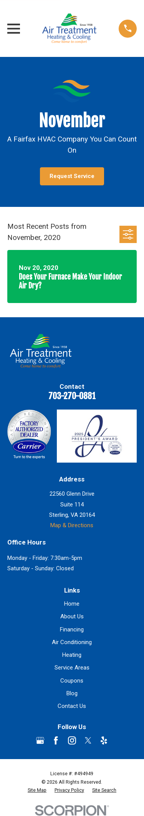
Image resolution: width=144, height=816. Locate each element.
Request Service (72, 176)
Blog (72, 693)
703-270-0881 (72, 395)
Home (71, 603)
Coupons (71, 680)
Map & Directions (71, 525)
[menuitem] (37, 790)
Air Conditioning (72, 642)
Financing (72, 629)
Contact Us (72, 706)
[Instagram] (72, 740)
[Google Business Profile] (40, 740)
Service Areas (72, 667)
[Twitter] (88, 740)
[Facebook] (56, 740)
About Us (72, 616)
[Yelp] (104, 740)
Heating (71, 654)
